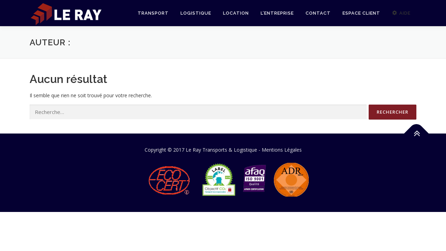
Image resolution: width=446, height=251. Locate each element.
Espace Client (361, 13)
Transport (153, 13)
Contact (318, 13)
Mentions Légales (282, 149)
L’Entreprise (277, 13)
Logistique (195, 13)
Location (236, 13)
